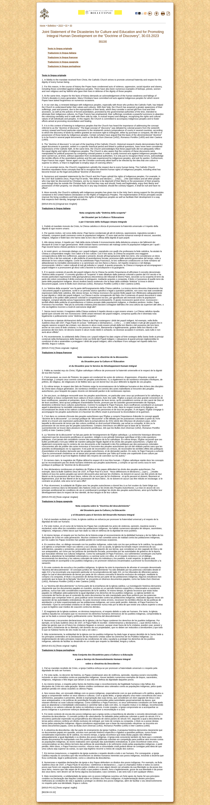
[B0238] (103, 41)
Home (42, 25)
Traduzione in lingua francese (63, 57)
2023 (60, 25)
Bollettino (52, 25)
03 (66, 25)
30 (71, 25)
